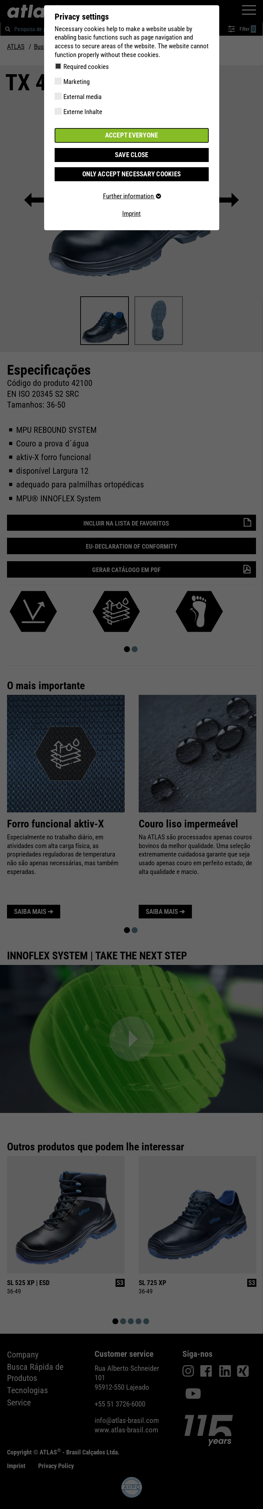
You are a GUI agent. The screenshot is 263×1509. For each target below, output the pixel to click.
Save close (131, 155)
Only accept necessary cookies (131, 174)
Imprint (131, 214)
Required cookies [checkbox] (86, 67)
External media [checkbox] (82, 97)
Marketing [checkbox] (76, 82)
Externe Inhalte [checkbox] (82, 112)
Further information (131, 196)
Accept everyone (131, 135)
